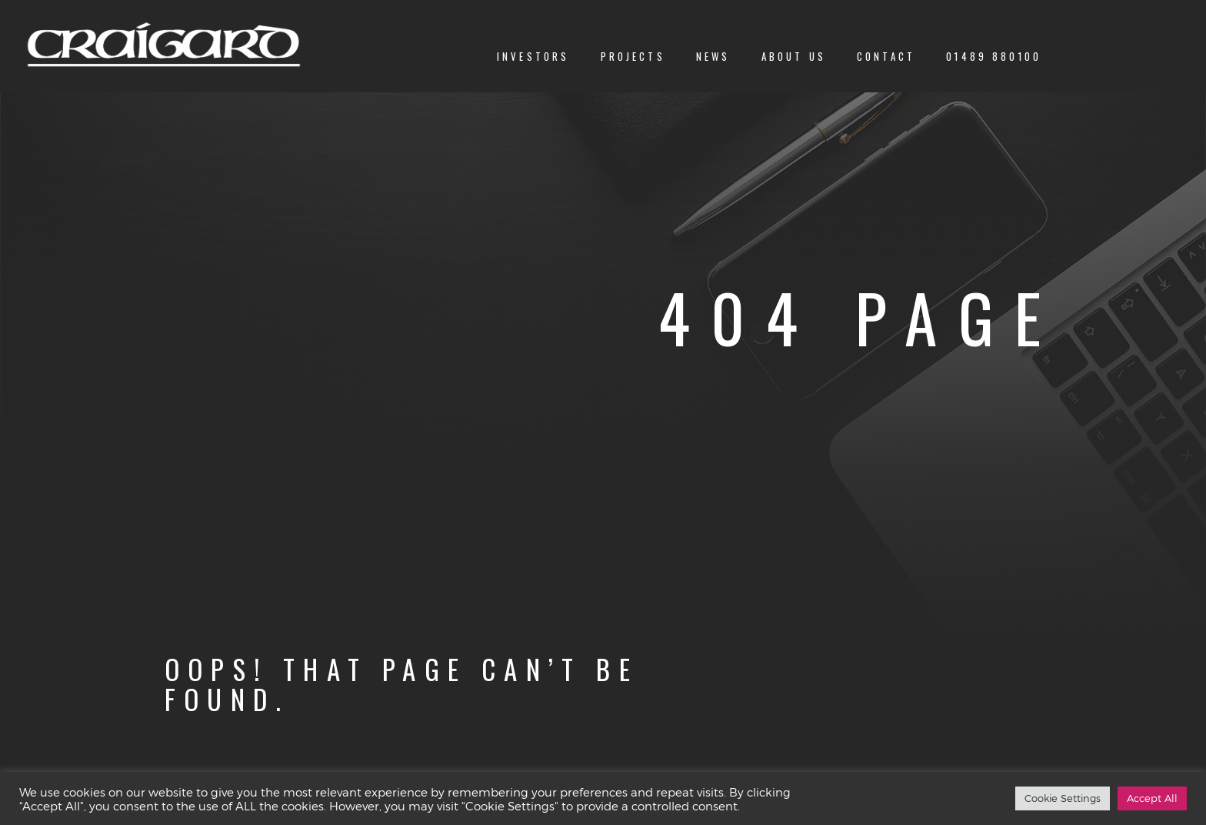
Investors (533, 56)
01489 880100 (993, 56)
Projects (633, 56)
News (713, 56)
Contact (886, 56)
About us (793, 56)
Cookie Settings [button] (1062, 798)
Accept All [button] (1152, 798)
